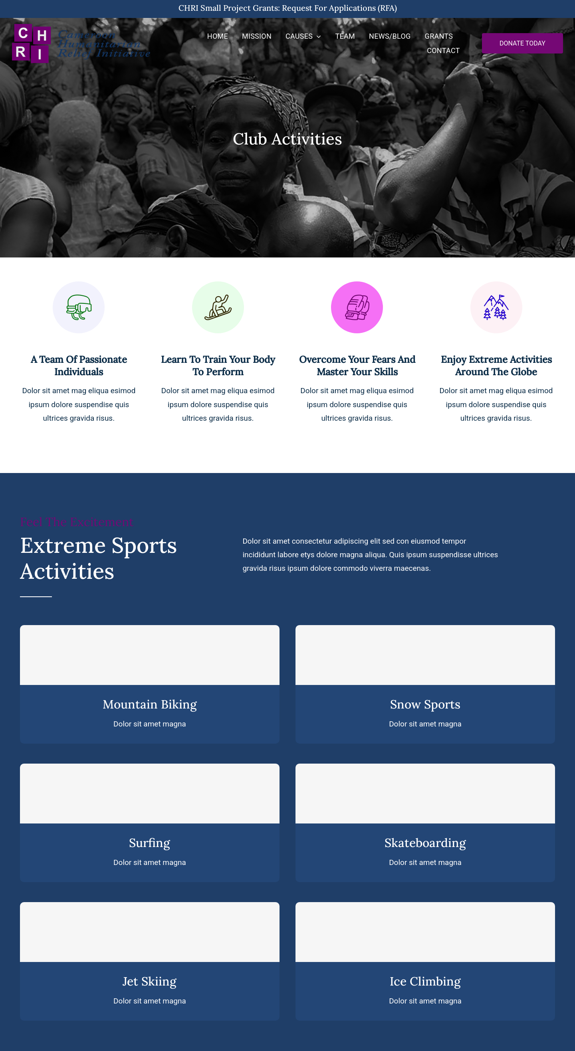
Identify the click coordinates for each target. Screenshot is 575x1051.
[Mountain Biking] (150, 655)
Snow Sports (425, 704)
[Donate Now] (522, 43)
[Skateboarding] (425, 793)
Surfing (149, 842)
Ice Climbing (425, 981)
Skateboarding (425, 842)
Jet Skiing (149, 981)
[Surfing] (150, 793)
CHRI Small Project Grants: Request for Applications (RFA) (287, 8)
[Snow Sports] (425, 655)
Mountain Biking (150, 704)
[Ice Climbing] (425, 932)
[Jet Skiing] (150, 932)
